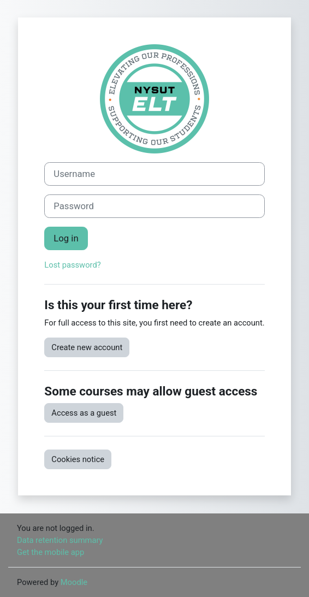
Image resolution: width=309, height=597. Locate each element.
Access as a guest (83, 413)
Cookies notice (77, 459)
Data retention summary (60, 540)
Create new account (86, 347)
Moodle (74, 582)
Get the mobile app (50, 552)
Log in (66, 238)
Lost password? (72, 265)
